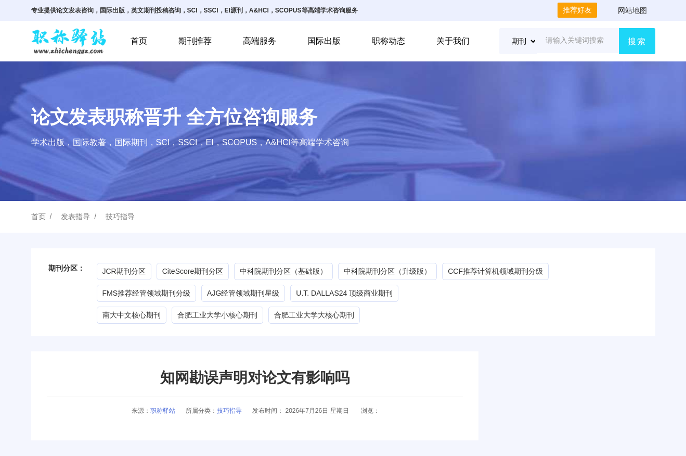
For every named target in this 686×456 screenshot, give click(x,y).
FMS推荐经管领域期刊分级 (146, 293)
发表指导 (75, 216)
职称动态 (388, 40)
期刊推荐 (195, 40)
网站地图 (632, 10)
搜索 (637, 41)
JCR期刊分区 (124, 271)
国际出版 (324, 40)
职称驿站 (162, 410)
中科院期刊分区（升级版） (387, 271)
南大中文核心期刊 (131, 315)
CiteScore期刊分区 (192, 271)
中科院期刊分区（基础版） (283, 271)
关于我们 (453, 40)
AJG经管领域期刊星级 (243, 293)
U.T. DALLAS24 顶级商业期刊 (344, 293)
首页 (139, 40)
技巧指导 (120, 216)
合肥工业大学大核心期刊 (314, 315)
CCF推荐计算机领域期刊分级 (495, 271)
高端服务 (259, 40)
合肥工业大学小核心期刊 (217, 315)
